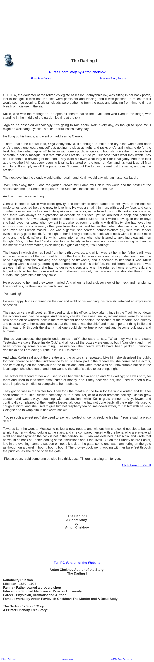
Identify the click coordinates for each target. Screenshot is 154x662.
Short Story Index (40, 78)
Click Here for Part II (136, 465)
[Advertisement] (77, 26)
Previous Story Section (113, 78)
